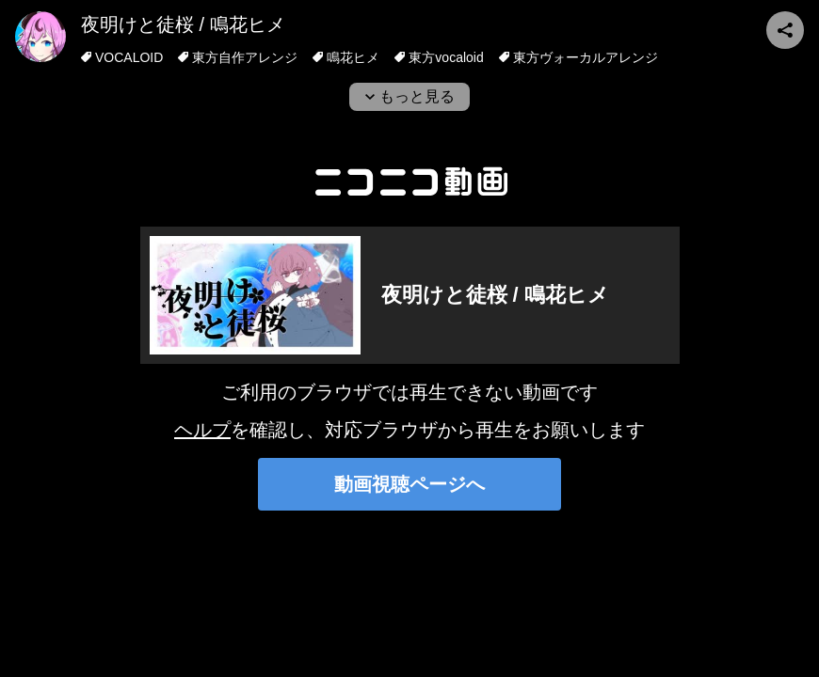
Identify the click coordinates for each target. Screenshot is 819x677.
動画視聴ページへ (409, 484)
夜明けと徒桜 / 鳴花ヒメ (183, 24)
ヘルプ (202, 429)
